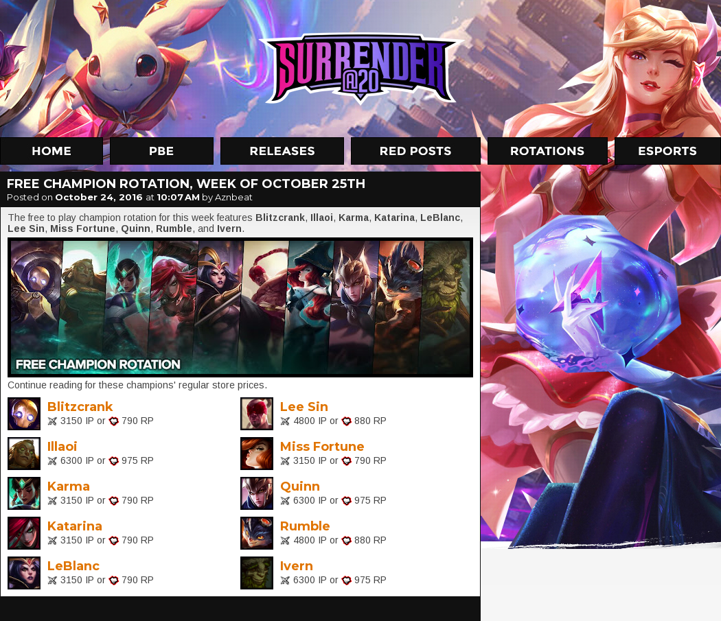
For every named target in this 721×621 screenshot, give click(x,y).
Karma (68, 486)
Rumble (305, 526)
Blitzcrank (80, 406)
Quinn (300, 486)
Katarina (74, 526)
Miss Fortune (322, 446)
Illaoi (62, 446)
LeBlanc (73, 566)
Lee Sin (304, 406)
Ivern (296, 566)
